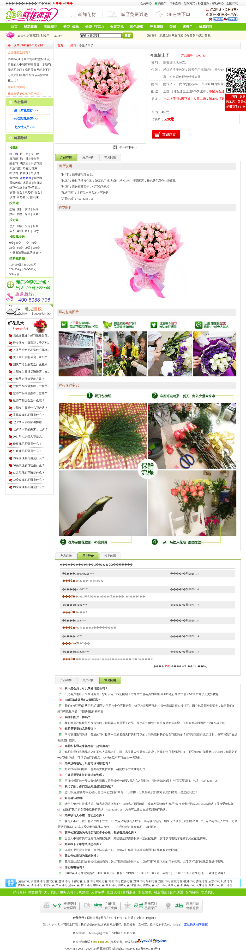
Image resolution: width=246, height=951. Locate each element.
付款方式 (189, 3)
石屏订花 (89, 881)
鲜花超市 (30, 27)
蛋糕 (172, 27)
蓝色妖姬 (136, 27)
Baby (36, 231)
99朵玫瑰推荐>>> (26, 118)
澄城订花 (139, 881)
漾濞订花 (136, 885)
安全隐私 (145, 892)
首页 (14, 27)
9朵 (11, 243)
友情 (27, 209)
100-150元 (15, 264)
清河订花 (36, 885)
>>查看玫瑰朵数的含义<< (25, 252)
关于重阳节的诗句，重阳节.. (31, 357)
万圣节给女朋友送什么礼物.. (31, 350)
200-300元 (15, 269)
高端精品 (50, 27)
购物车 (160, 3)
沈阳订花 (164, 881)
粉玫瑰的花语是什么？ (27, 443)
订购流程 (82, 892)
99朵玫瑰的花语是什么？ (29, 458)
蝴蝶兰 (188, 27)
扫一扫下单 (128, 147)
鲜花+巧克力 (94, 27)
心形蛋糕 (189, 35)
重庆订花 (174, 885)
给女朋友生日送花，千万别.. (31, 342)
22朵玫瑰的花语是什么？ (29, 480)
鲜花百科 (205, 27)
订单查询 (175, 3)
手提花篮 (36, 163)
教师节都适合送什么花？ (29, 400)
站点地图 (160, 892)
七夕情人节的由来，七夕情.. (31, 429)
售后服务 (129, 892)
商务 (20, 214)
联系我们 (207, 892)
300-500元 (30, 269)
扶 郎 (34, 154)
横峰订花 (99, 885)
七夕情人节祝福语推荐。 (29, 422)
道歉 (35, 214)
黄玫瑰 (13, 178)
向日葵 (37, 182)
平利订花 (151, 881)
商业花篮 (177, 35)
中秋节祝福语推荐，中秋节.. (31, 386)
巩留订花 (226, 881)
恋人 (12, 226)
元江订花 (161, 885)
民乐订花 (61, 885)
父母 (27, 226)
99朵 (27, 247)
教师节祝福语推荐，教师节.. (31, 393)
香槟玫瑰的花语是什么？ (29, 415)
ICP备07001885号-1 (148, 948)
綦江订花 (86, 885)
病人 (12, 231)
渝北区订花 (38, 881)
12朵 (26, 243)
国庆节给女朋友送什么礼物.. (31, 364)
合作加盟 (176, 892)
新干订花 (226, 885)
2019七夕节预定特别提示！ (34, 35)
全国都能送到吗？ (19, 52)
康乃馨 (13, 158)
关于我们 (50, 892)
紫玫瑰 (37, 178)
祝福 (35, 209)
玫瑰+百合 (16, 192)
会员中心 (146, 3)
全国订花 (232, 3)
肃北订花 (52, 881)
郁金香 (34, 158)
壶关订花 (214, 885)
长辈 (35, 226)
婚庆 (12, 214)
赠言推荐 (35, 892)
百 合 (24, 154)
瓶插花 (13, 163)
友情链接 (192, 892)
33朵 (12, 247)
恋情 (12, 209)
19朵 (34, 243)
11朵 (18, 243)
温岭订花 (124, 885)
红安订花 (111, 885)
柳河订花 (189, 881)
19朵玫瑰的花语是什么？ (29, 487)
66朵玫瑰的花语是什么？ (29, 465)
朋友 (20, 226)
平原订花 (49, 885)
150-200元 (30, 264)
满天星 (24, 163)
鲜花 (73, 45)
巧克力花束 (30, 168)
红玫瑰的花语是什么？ (27, 451)
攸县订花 (126, 881)
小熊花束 (33, 197)
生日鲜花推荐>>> (26, 110)
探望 (27, 214)
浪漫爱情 (165, 35)
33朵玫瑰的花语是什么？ (29, 472)
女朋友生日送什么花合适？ (30, 407)
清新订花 (24, 881)
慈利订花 (64, 881)
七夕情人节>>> (24, 127)
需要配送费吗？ (18, 87)
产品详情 (66, 556)
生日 (20, 209)
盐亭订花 (74, 885)
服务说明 (66, 892)
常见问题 (110, 157)
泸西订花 (149, 885)
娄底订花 (201, 881)
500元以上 (15, 274)
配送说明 (113, 892)
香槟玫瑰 (15, 182)
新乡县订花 (187, 885)
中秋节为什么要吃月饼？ (29, 378)
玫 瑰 (13, 154)
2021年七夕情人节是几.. (28, 436)
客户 (27, 231)
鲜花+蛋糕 (71, 27)
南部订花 (114, 881)
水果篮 (27, 182)
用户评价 (88, 157)
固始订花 (24, 885)
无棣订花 (201, 885)
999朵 (36, 247)
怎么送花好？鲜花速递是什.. (31, 335)
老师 (20, 231)
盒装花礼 (117, 27)
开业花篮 (156, 27)
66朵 (20, 247)
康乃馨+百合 (32, 192)
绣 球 (24, 158)
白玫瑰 (34, 173)
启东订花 (214, 881)
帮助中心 (218, 3)
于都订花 (77, 881)
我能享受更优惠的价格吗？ (25, 93)
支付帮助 (98, 892)
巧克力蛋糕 (203, 35)
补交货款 (203, 3)
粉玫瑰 (24, 173)
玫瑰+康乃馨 (17, 197)
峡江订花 (102, 881)
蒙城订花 (176, 881)
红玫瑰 (13, 173)
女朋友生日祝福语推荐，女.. (31, 371)
